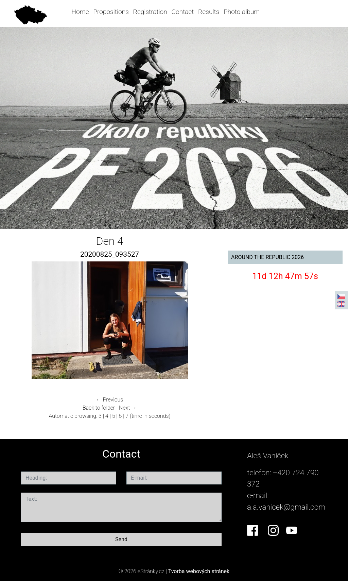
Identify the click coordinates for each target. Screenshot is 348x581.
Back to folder (99, 408)
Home (80, 12)
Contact (183, 12)
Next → (128, 408)
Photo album (242, 12)
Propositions (110, 12)
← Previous (109, 399)
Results (208, 12)
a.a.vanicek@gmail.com (286, 506)
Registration (150, 12)
